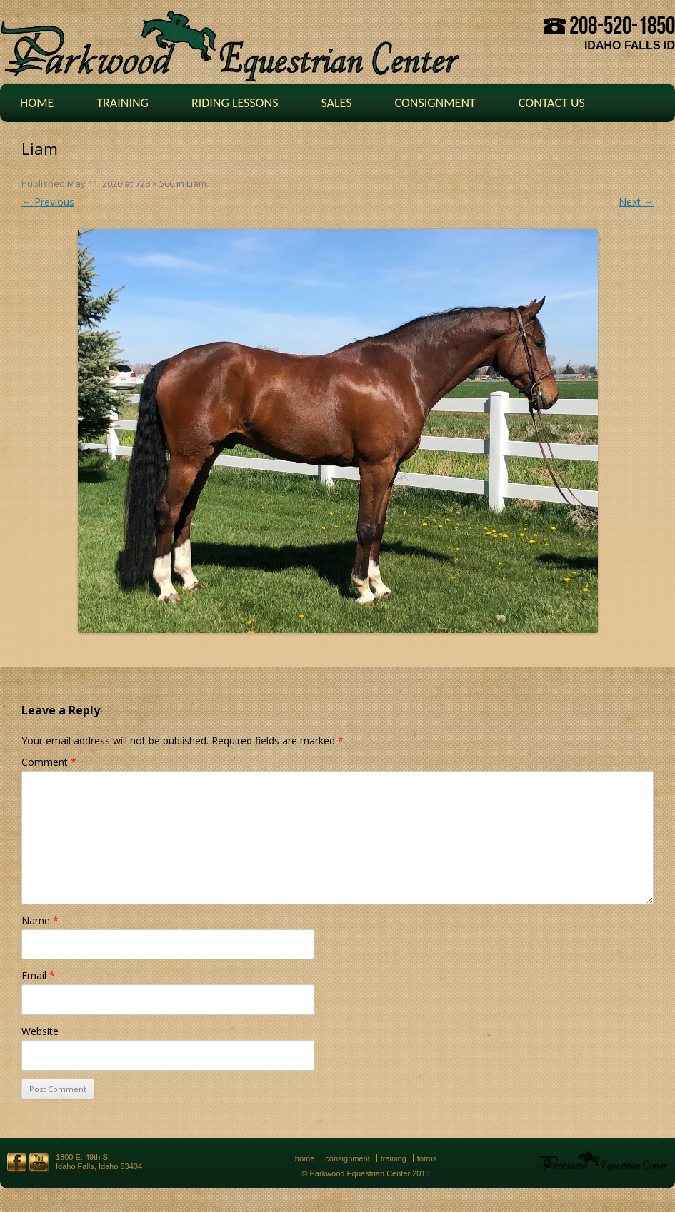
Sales (336, 103)
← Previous (47, 201)
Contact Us (552, 103)
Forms (427, 1158)
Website (40, 1031)
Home (37, 103)
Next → (636, 201)
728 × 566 (154, 183)
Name (40, 920)
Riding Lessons (235, 103)
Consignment (434, 103)
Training (122, 103)
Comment (48, 762)
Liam (196, 183)
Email (38, 975)
